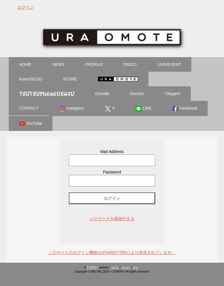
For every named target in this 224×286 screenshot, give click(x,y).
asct (135, 267)
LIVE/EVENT (169, 64)
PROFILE (94, 64)
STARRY (92, 267)
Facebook (184, 109)
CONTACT (29, 108)
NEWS (58, 64)
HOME (25, 64)
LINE (144, 109)
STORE (70, 79)
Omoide (102, 93)
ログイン (26, 7)
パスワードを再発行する (112, 218)
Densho (137, 93)
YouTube (30, 124)
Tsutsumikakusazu (47, 93)
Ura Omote (117, 79)
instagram (72, 109)
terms (115, 267)
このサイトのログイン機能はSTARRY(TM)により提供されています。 (111, 252)
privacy (125, 267)
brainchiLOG (30, 79)
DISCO (130, 64)
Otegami (173, 93)
